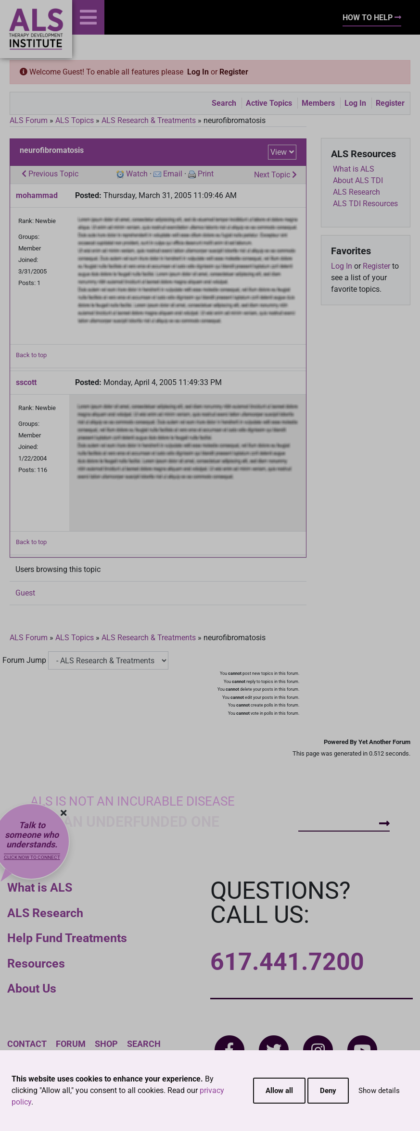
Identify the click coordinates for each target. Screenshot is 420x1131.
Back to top (31, 355)
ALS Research (45, 913)
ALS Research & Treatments (149, 120)
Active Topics (269, 103)
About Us (31, 988)
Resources (36, 963)
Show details (379, 1090)
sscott (26, 382)
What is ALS (39, 888)
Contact (27, 1044)
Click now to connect (32, 857)
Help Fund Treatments (67, 938)
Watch (137, 173)
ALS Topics (74, 120)
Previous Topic (50, 173)
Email (172, 173)
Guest (25, 592)
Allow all (279, 1090)
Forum (71, 1044)
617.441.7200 (287, 962)
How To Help (372, 17)
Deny (328, 1090)
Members (318, 103)
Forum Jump (24, 660)
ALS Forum (30, 120)
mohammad (37, 195)
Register (233, 71)
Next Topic (275, 174)
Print (206, 173)
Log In (198, 71)
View (278, 152)
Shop (106, 1044)
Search (224, 103)
